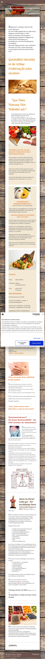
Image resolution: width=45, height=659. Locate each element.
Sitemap (19, 654)
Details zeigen (36, 338)
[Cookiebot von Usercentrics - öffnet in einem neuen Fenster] (33, 314)
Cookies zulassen (36, 343)
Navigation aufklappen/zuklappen (22, 1)
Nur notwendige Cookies (22, 343)
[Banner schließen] (42, 314)
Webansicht (35, 654)
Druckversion (11, 654)
